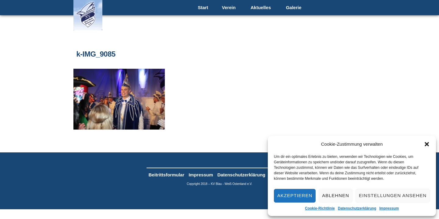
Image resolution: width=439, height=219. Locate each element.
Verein (228, 7)
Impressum (389, 208)
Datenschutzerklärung (357, 208)
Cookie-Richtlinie (320, 208)
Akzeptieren (294, 195)
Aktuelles (261, 7)
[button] (427, 144)
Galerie (293, 7)
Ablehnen (335, 195)
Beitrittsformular (167, 174)
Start (203, 7)
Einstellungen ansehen (393, 195)
